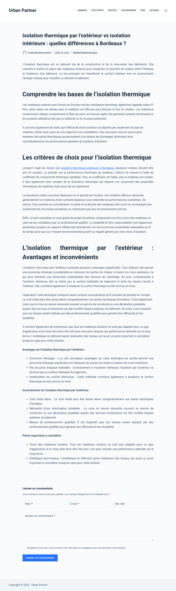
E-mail (74, 504)
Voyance (154, 10)
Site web (120, 503)
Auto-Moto (97, 10)
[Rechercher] (166, 10)
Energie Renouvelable (85, 53)
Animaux (82, 10)
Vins (142, 10)
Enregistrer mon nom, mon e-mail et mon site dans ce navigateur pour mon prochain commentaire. (76, 548)
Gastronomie (128, 10)
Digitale (112, 10)
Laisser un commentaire (40, 557)
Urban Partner (22, 10)
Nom (29, 504)
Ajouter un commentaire (40, 516)
